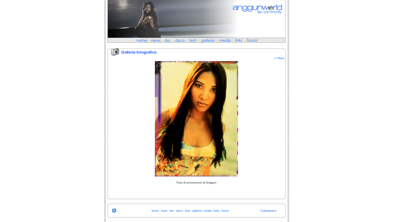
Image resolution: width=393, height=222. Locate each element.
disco (179, 210)
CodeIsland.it (268, 210)
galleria (196, 210)
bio (172, 210)
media (207, 210)
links (216, 210)
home (155, 210)
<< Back (279, 58)
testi (187, 210)
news (164, 210)
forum (225, 210)
